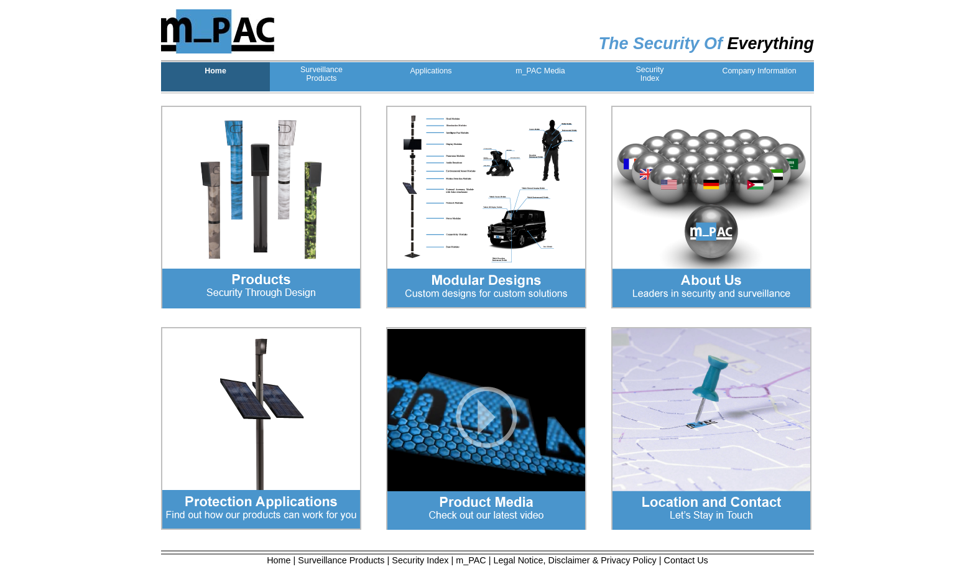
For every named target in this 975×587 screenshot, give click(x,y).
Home (215, 71)
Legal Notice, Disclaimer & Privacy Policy (575, 560)
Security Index (420, 560)
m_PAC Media (540, 71)
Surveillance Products (341, 560)
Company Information (759, 71)
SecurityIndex (649, 74)
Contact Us (686, 560)
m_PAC (471, 560)
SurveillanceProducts (321, 74)
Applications (430, 71)
